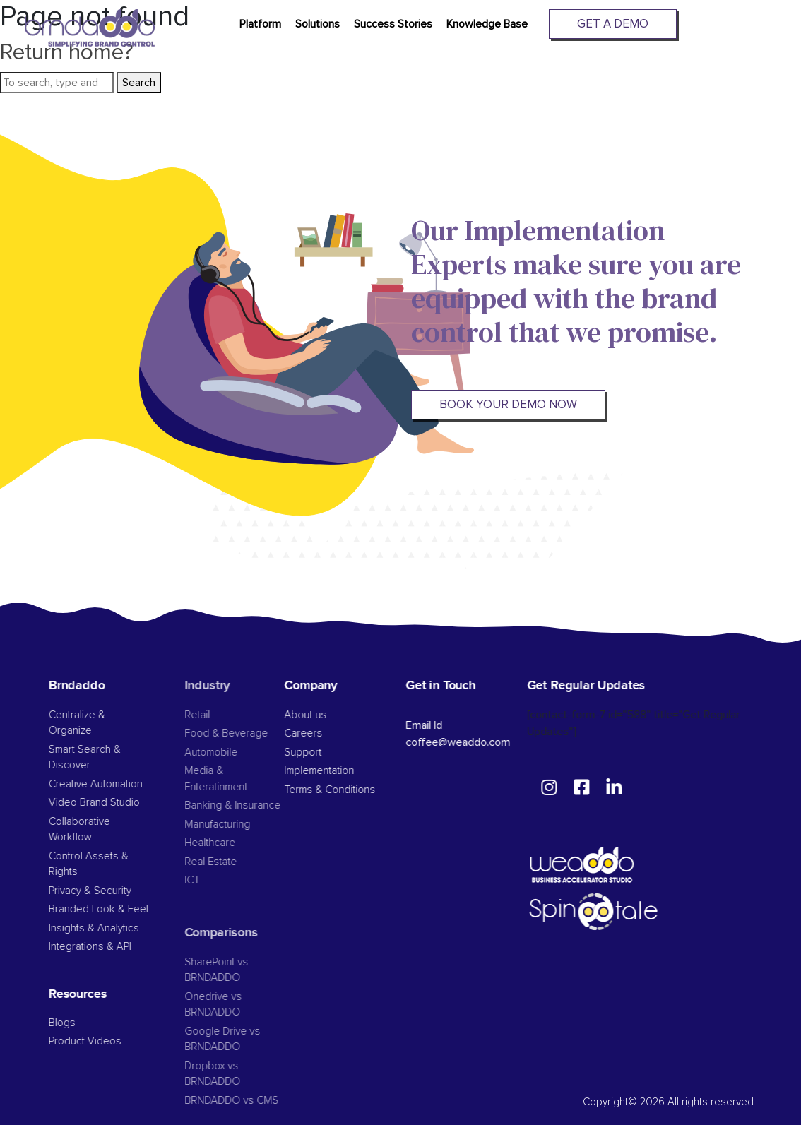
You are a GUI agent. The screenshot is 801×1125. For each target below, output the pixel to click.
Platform (260, 24)
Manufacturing (242, 824)
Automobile (235, 752)
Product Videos (109, 1041)
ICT (217, 880)
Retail (222, 715)
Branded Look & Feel (123, 909)
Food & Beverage (250, 733)
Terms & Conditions (348, 790)
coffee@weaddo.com (476, 742)
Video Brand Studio (119, 802)
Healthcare (234, 843)
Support (321, 752)
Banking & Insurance (257, 805)
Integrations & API (114, 946)
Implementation (338, 771)
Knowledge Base (487, 24)
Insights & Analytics (118, 928)
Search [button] (138, 83)
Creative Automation (120, 784)
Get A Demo (612, 23)
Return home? (67, 52)
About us (324, 715)
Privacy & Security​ (114, 891)
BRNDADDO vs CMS (256, 1100)
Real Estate (235, 862)
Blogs (86, 1023)
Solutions (317, 24)
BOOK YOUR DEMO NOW (508, 404)
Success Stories (393, 24)
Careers (322, 733)
